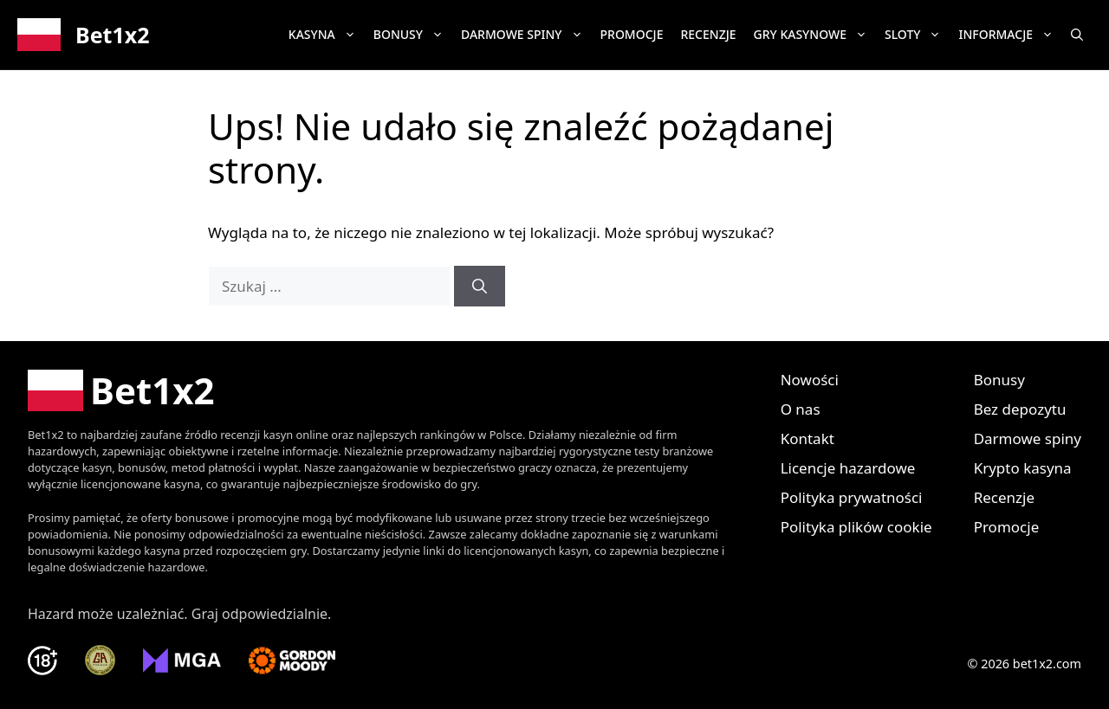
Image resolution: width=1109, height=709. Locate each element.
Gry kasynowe (815, 34)
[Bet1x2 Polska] (121, 390)
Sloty (917, 34)
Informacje (1010, 34)
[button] (1077, 34)
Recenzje (708, 34)
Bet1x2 (112, 34)
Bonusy (412, 34)
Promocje (632, 34)
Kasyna (327, 34)
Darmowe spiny (526, 34)
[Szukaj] (479, 286)
